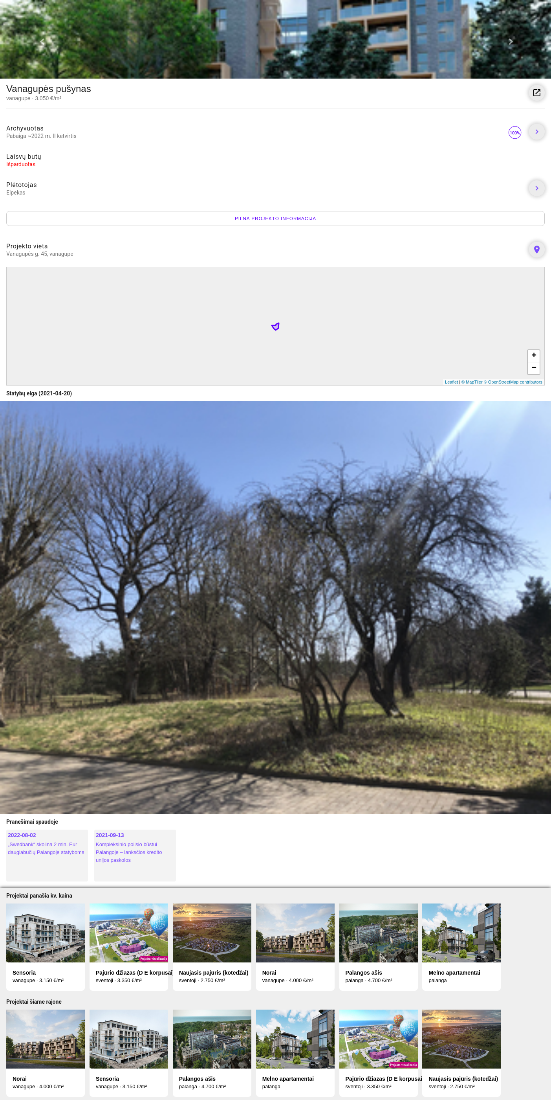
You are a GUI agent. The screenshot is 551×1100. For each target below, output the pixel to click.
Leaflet (451, 382)
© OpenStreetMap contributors (513, 382)
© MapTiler (472, 382)
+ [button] (533, 356)
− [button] (533, 368)
